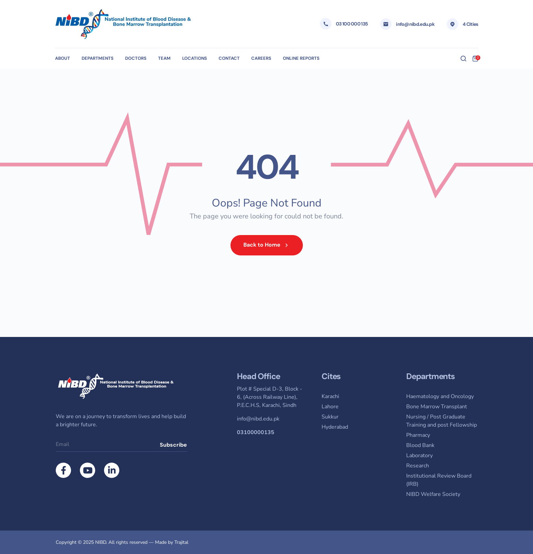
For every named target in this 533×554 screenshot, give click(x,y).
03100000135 (255, 432)
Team (164, 58)
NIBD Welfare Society (433, 494)
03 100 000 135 (352, 24)
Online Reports (301, 58)
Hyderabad (335, 427)
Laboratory (419, 455)
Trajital (181, 542)
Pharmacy (418, 435)
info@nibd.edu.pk (415, 24)
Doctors (136, 58)
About (62, 58)
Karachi (330, 396)
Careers (261, 58)
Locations (194, 58)
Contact (229, 58)
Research (417, 465)
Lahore (330, 406)
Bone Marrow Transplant (436, 406)
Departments (98, 58)
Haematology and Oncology (440, 396)
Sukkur (330, 417)
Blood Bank (420, 445)
